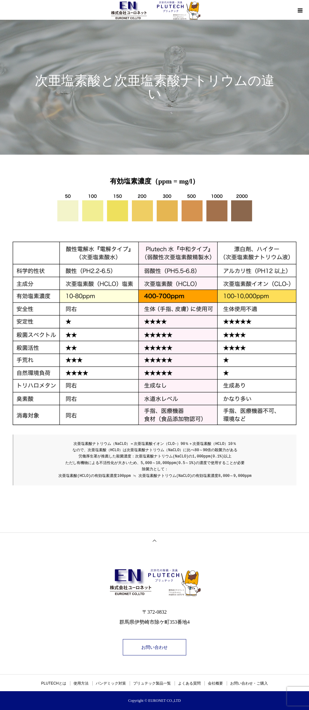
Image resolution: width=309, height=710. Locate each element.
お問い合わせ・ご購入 (249, 683)
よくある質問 (189, 683)
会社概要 (215, 683)
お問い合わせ (154, 647)
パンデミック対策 (111, 683)
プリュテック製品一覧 (152, 683)
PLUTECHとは (53, 683)
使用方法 (81, 683)
